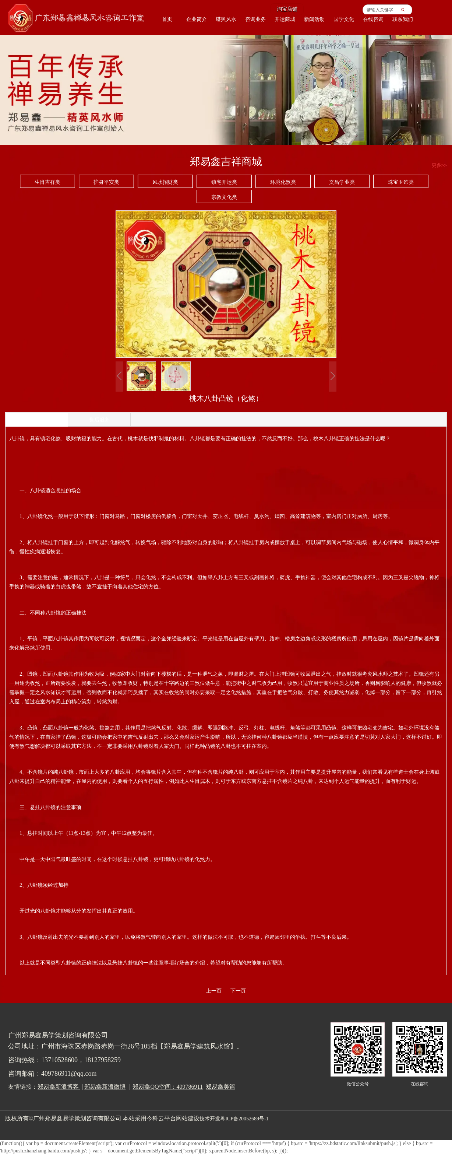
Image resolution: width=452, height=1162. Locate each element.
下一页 (238, 991)
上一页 (214, 991)
